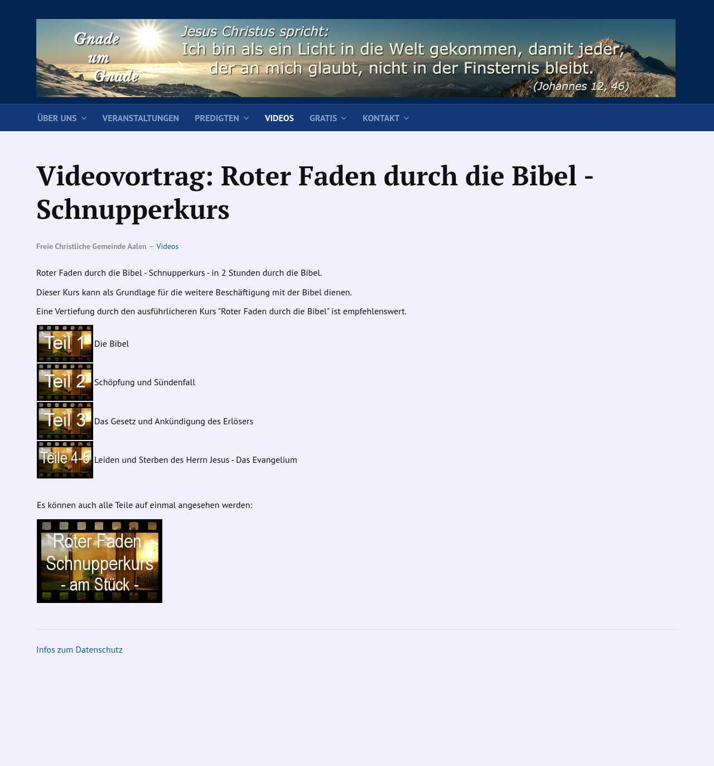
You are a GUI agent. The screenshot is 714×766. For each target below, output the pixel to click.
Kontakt (381, 117)
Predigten (217, 117)
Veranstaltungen (141, 117)
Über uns (57, 117)
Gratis (323, 117)
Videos (279, 117)
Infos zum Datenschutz (79, 649)
